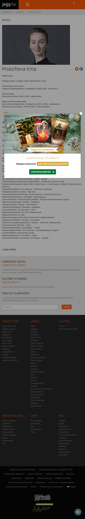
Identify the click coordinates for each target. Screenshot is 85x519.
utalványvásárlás (41, 171)
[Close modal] (80, 113)
